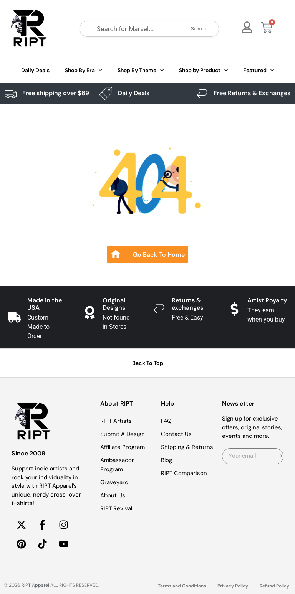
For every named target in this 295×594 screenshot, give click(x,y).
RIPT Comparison (184, 473)
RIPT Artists (116, 421)
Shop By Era (83, 70)
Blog (166, 460)
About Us (112, 495)
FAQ (166, 421)
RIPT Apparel (35, 585)
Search (198, 28)
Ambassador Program (117, 464)
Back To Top (147, 363)
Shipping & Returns (187, 447)
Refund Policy (274, 586)
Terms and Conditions (182, 586)
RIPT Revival (116, 508)
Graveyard (114, 482)
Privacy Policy (232, 586)
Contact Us (176, 434)
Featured (258, 70)
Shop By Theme (141, 70)
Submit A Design (122, 434)
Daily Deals (35, 70)
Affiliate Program (122, 447)
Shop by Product (203, 70)
